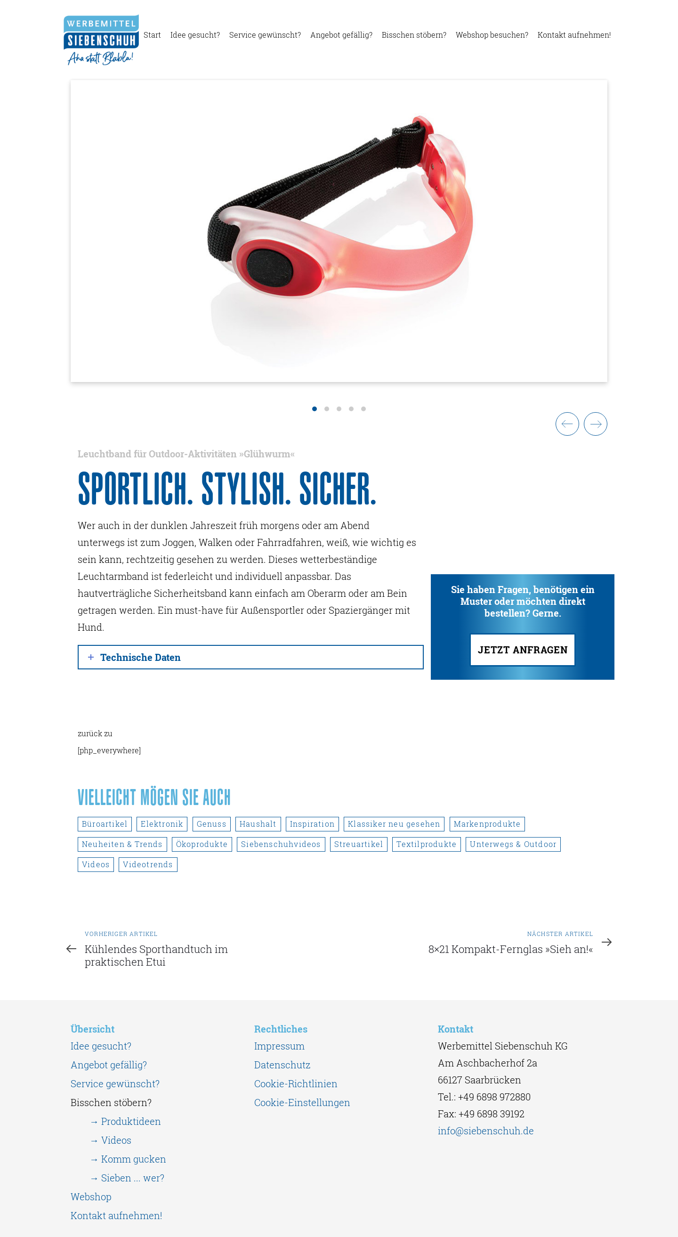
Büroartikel (105, 824)
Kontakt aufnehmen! (116, 1215)
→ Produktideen (125, 1121)
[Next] (595, 424)
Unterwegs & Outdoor (513, 844)
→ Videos (110, 1140)
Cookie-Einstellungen (302, 1102)
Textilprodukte (426, 844)
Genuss (211, 824)
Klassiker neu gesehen (394, 824)
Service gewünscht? (115, 1083)
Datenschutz (282, 1064)
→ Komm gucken (127, 1159)
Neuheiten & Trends (122, 844)
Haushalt (258, 824)
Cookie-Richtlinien (296, 1083)
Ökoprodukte (202, 844)
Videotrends (148, 864)
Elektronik (162, 824)
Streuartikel (358, 844)
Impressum (279, 1046)
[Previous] (567, 424)
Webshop (91, 1196)
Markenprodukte (487, 824)
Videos (96, 864)
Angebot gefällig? (109, 1064)
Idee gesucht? (101, 1046)
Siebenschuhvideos (281, 844)
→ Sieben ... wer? (126, 1178)
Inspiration (312, 824)
